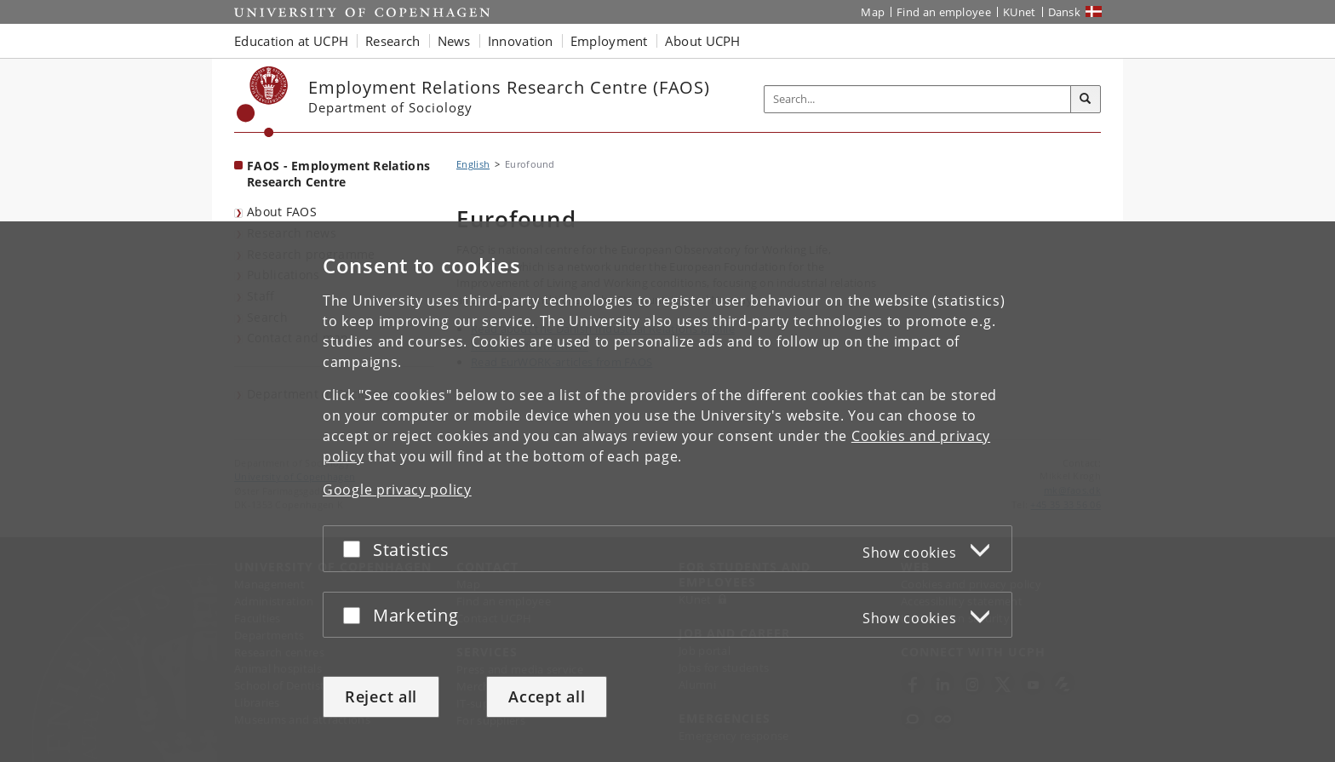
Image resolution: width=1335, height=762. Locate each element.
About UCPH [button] (703, 40)
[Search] (1085, 99)
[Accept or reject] (356, 549)
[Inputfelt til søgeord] (918, 99)
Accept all (546, 696)
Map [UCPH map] (873, 12)
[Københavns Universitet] (263, 101)
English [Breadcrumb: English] (473, 164)
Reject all (381, 696)
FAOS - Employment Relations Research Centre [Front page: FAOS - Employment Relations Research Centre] (338, 174)
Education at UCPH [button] (291, 40)
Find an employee (944, 12)
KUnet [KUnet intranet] (1019, 12)
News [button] (454, 40)
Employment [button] (609, 40)
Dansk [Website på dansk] (1064, 12)
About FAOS (282, 211)
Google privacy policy (397, 489)
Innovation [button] (520, 40)
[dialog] (667, 491)
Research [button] (392, 40)
